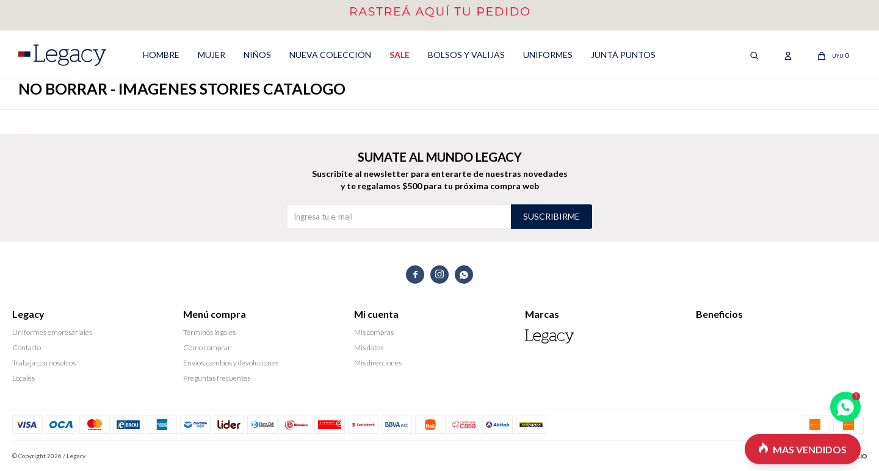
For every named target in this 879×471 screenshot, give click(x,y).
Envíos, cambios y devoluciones (230, 362)
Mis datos (368, 347)
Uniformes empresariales (52, 332)
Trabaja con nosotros (44, 362)
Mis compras (374, 332)
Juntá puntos (623, 54)
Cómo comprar (207, 347)
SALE (399, 54)
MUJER (211, 54)
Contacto (26, 347)
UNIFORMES (548, 54)
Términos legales (209, 332)
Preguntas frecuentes (216, 378)
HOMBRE (161, 54)
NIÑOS (257, 54)
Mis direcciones (378, 362)
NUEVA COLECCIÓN (330, 54)
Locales (23, 378)
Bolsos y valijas (466, 54)
